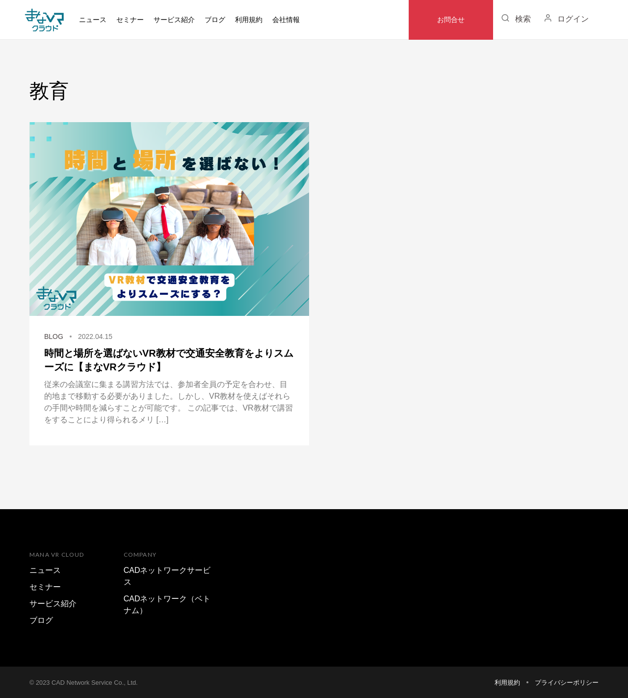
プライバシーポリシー (567, 682)
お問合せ (451, 20)
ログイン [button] (565, 17)
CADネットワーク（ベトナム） (167, 605)
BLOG (53, 336)
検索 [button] (514, 17)
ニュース (92, 20)
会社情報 (286, 20)
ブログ (215, 20)
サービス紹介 (53, 603)
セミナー (130, 20)
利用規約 (248, 20)
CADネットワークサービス (167, 576)
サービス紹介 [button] (174, 20)
